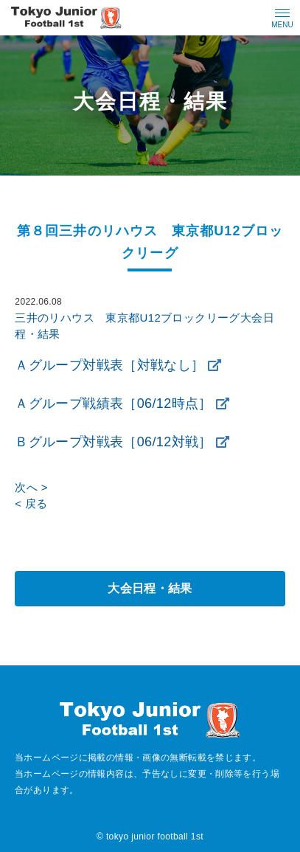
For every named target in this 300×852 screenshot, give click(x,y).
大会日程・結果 (150, 588)
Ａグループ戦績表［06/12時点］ (113, 403)
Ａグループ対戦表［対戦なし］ (109, 365)
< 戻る (31, 503)
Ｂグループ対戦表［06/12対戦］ (113, 441)
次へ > (31, 487)
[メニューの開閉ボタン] (282, 17)
